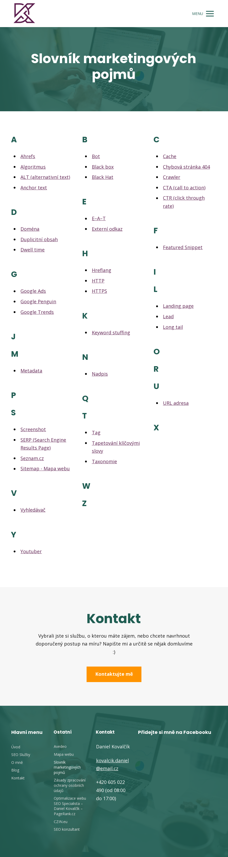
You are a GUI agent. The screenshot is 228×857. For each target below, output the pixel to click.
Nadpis (100, 374)
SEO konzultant (67, 829)
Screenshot (33, 429)
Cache (169, 156)
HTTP (98, 281)
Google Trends (37, 312)
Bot (96, 156)
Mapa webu (64, 754)
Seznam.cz (32, 458)
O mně (17, 762)
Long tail (173, 327)
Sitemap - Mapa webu (45, 468)
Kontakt (18, 777)
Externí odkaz (107, 229)
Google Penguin (38, 301)
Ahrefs (27, 156)
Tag (96, 432)
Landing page (178, 306)
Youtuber (31, 551)
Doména (29, 229)
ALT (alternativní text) (45, 177)
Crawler (171, 177)
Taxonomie (104, 461)
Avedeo (60, 746)
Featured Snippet (183, 247)
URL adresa (176, 403)
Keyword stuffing (111, 332)
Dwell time (32, 249)
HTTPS (99, 291)
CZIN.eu (60, 821)
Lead (168, 316)
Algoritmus (33, 167)
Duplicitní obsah (39, 239)
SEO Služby (20, 754)
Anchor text (33, 187)
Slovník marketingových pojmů (67, 767)
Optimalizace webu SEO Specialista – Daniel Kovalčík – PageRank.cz (70, 806)
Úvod (15, 746)
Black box (103, 167)
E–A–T (99, 218)
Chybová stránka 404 (186, 167)
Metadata (31, 370)
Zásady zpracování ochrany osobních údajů (70, 785)
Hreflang (101, 270)
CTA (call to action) (184, 187)
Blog (15, 770)
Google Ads (33, 291)
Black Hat (102, 177)
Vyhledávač (32, 510)
